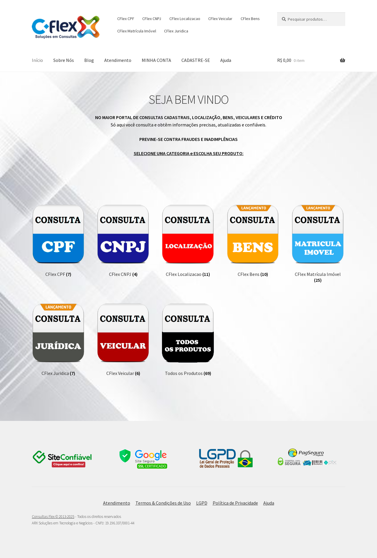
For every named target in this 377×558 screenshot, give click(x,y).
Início (37, 60)
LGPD (201, 503)
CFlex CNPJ (151, 18)
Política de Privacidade (235, 503)
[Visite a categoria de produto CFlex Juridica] (58, 339)
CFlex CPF (125, 18)
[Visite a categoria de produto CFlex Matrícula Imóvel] (317, 243)
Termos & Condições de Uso (163, 503)
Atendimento (117, 60)
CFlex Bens (250, 18)
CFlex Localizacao (184, 18)
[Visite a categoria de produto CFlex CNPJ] (123, 240)
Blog (89, 60)
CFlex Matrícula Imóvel (136, 31)
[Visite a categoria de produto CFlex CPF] (58, 240)
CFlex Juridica (176, 31)
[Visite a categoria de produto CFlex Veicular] (123, 339)
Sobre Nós (63, 60)
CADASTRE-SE (195, 60)
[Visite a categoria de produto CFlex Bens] (253, 240)
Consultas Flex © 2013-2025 (53, 516)
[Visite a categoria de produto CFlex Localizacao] (187, 240)
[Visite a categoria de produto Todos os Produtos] (187, 339)
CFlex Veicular (220, 18)
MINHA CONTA (156, 60)
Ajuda (225, 60)
